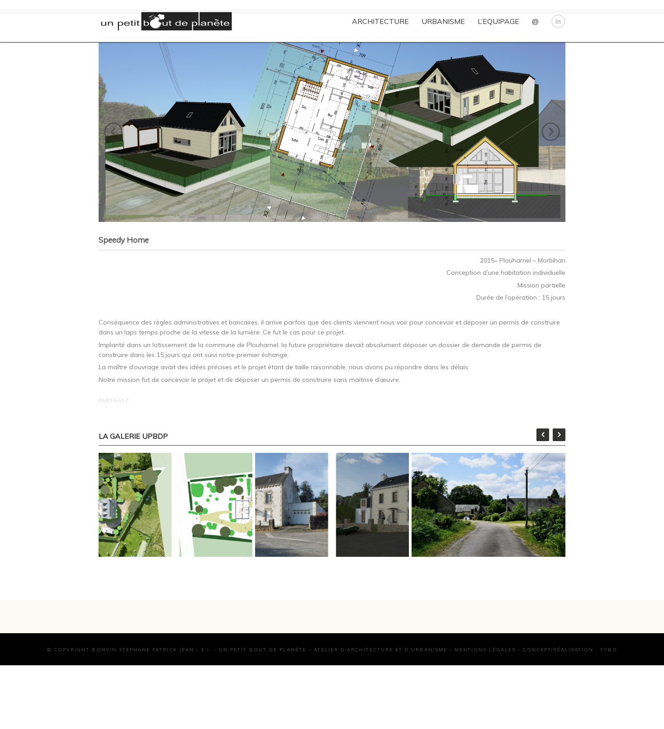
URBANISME (443, 21)
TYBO (608, 683)
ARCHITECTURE (380, 21)
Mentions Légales (485, 683)
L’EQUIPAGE (498, 21)
